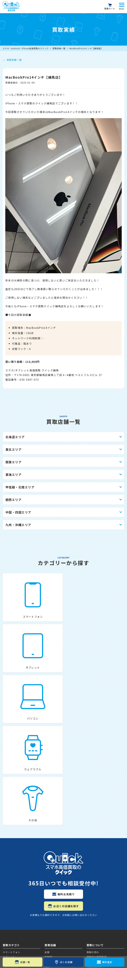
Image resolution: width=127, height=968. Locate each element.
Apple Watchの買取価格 (19, 917)
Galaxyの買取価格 (15, 895)
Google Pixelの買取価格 (19, 879)
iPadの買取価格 (13, 906)
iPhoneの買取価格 (15, 863)
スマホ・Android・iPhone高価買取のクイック (26, 48)
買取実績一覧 (59, 48)
